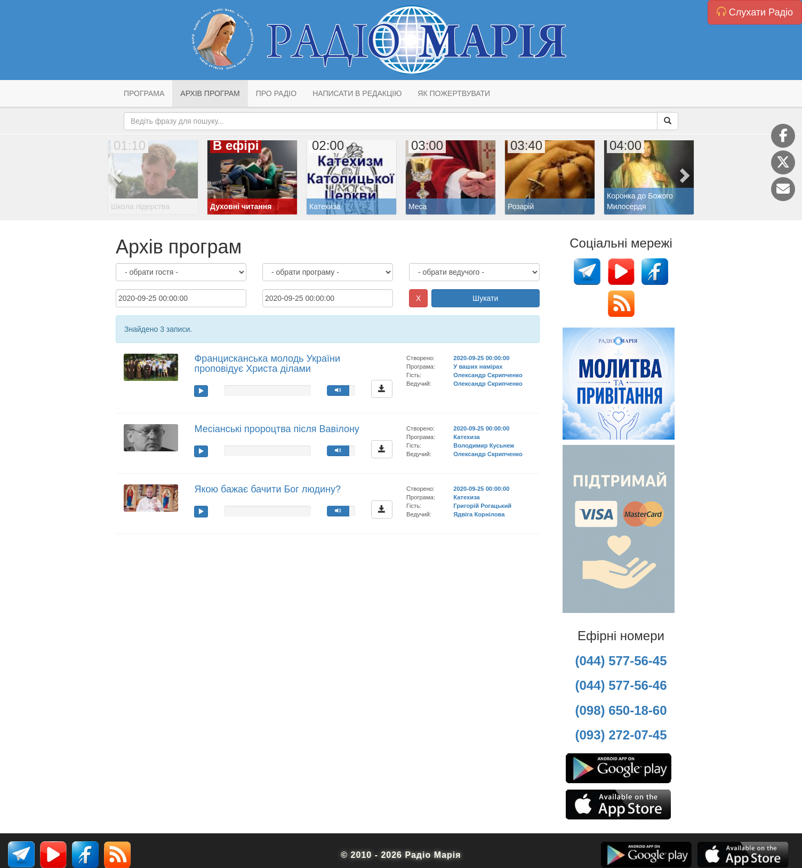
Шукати (485, 298)
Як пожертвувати (454, 93)
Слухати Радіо (755, 12)
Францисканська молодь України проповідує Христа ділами (267, 364)
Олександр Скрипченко (487, 375)
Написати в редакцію (357, 93)
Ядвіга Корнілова (478, 514)
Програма (144, 93)
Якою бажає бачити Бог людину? (267, 489)
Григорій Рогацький (482, 506)
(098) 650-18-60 (621, 710)
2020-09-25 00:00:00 (481, 358)
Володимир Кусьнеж (483, 445)
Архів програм (209, 93)
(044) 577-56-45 (621, 661)
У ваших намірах (477, 366)
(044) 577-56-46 (621, 685)
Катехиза (466, 437)
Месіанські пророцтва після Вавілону (276, 429)
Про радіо (276, 93)
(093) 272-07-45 (621, 735)
